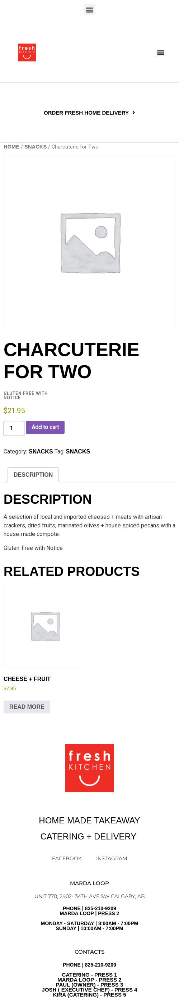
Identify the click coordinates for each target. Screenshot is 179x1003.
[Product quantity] (14, 428)
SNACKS (35, 147)
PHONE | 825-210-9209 (89, 980)
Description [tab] (33, 475)
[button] (89, 9)
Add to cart (45, 427)
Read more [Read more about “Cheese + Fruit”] (26, 707)
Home (11, 147)
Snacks (78, 451)
